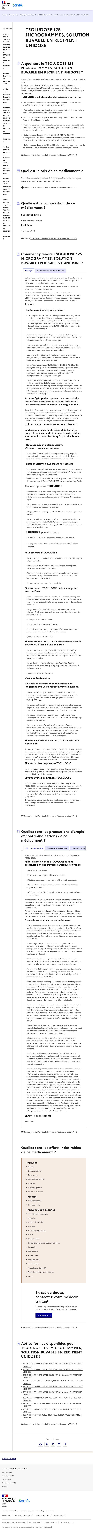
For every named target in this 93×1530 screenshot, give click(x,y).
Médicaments (13, 15)
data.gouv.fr (58, 1515)
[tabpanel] (53, 542)
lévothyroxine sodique (27, 15)
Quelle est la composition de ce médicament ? (6, 95)
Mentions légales (34, 1522)
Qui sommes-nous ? (8, 1483)
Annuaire (4, 1486)
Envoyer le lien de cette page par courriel (59, 1444)
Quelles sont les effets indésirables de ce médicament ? (7, 186)
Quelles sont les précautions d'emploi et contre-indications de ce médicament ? (7, 160)
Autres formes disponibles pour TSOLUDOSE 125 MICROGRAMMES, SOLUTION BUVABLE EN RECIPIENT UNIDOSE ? (7, 219)
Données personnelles (50, 1522)
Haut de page (10, 1458)
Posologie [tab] (29, 270)
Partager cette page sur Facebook (46, 1444)
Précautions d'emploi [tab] (34, 848)
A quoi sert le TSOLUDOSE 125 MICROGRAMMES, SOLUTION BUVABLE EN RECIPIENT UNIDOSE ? (7, 51)
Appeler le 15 (45, 1315)
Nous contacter (7, 1476)
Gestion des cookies (67, 1522)
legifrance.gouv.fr (42, 1515)
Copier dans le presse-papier (65, 1444)
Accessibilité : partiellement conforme (14, 1522)
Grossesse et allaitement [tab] (57, 848)
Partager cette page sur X (53, 1444)
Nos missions (6, 1472)
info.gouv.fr (6, 1515)
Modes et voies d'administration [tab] (50, 270)
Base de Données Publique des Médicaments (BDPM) (52, 155)
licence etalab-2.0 (44, 1527)
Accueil (4, 15)
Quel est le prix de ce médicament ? (6, 78)
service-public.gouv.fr (23, 1515)
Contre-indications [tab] (80, 848)
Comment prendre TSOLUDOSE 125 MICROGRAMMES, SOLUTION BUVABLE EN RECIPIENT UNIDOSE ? (7, 124)
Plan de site (5, 1479)
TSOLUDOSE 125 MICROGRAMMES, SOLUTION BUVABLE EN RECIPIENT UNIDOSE (63, 15)
